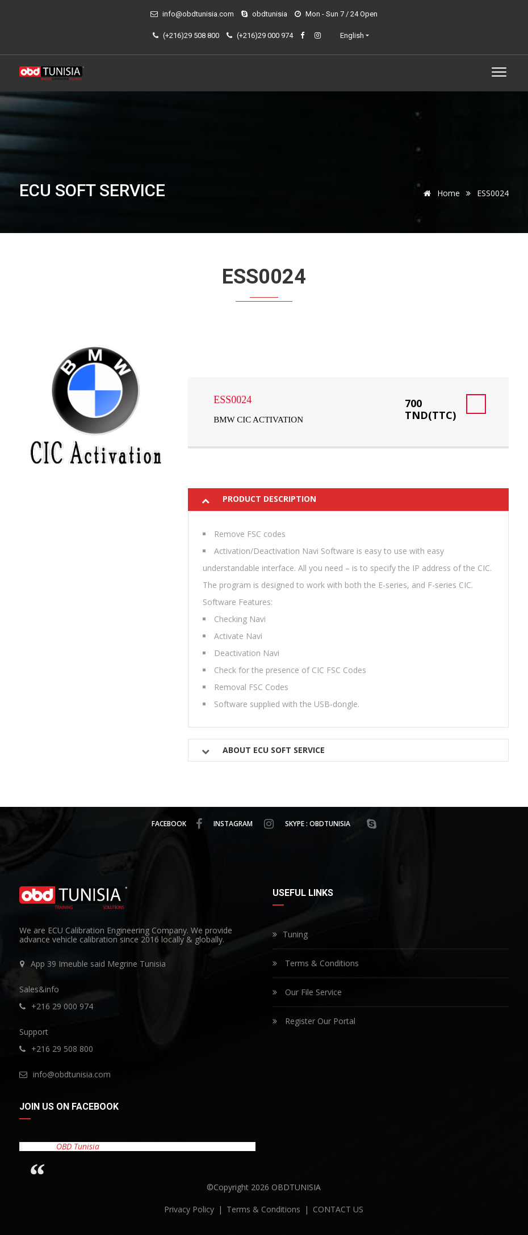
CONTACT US (338, 1209)
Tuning (290, 934)
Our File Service (307, 992)
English (352, 35)
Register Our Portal (314, 1021)
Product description (269, 498)
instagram (243, 824)
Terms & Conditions (316, 963)
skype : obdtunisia (330, 824)
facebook (177, 824)
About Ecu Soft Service (274, 750)
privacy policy (190, 1209)
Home (440, 193)
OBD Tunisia (77, 1146)
